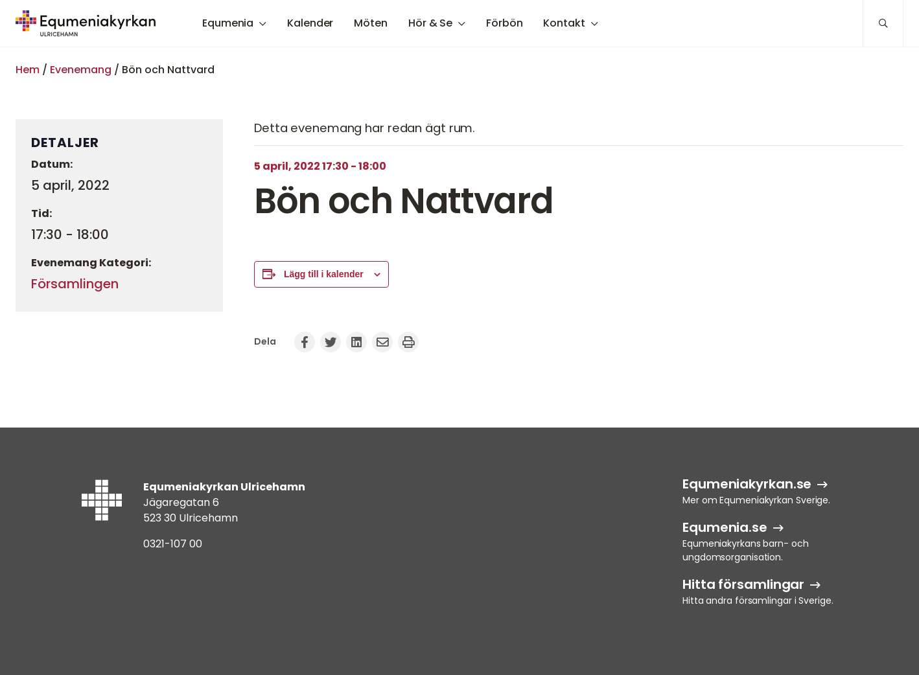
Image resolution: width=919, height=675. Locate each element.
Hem (28, 69)
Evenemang (80, 69)
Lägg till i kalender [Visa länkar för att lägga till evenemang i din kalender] (324, 274)
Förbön (504, 23)
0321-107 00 (172, 543)
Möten (371, 23)
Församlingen (75, 284)
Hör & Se (430, 23)
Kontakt (564, 23)
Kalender (310, 23)
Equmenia (227, 23)
